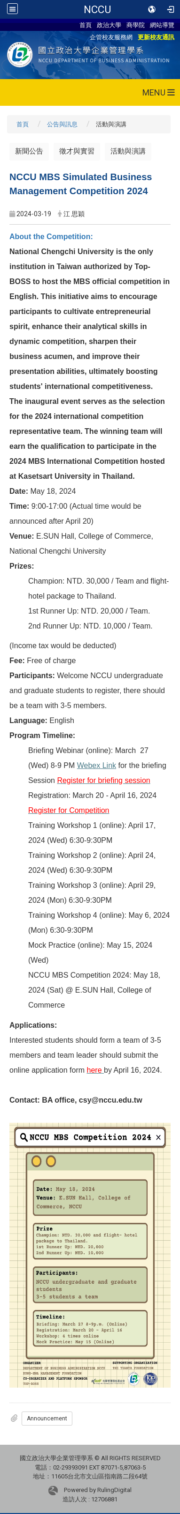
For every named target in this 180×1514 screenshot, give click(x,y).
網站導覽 (162, 25)
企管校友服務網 (111, 37)
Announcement (47, 1418)
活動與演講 (128, 151)
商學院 (135, 25)
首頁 (85, 25)
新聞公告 (29, 151)
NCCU (97, 9)
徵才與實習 (76, 151)
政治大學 (109, 25)
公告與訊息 (62, 124)
